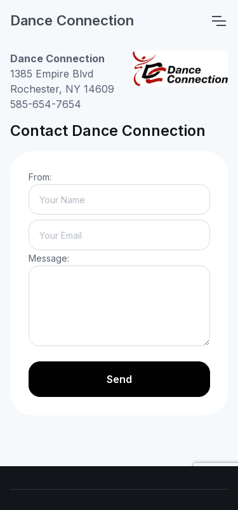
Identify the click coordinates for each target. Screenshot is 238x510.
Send (119, 379)
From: (40, 176)
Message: (49, 258)
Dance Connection (72, 20)
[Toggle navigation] (218, 21)
